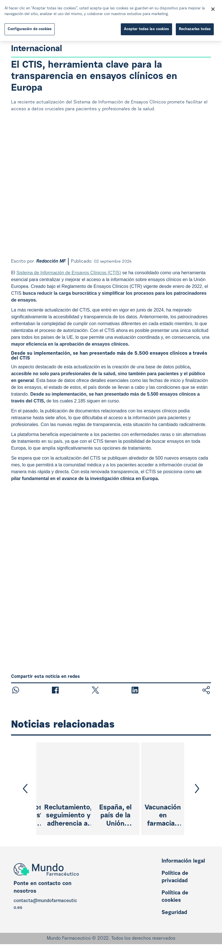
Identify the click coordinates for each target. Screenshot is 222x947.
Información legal (183, 861)
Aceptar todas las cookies (146, 29)
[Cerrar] (213, 9)
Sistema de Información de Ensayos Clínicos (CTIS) (68, 272)
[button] (25, 789)
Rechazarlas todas (195, 29)
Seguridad (174, 912)
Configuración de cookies (30, 29)
